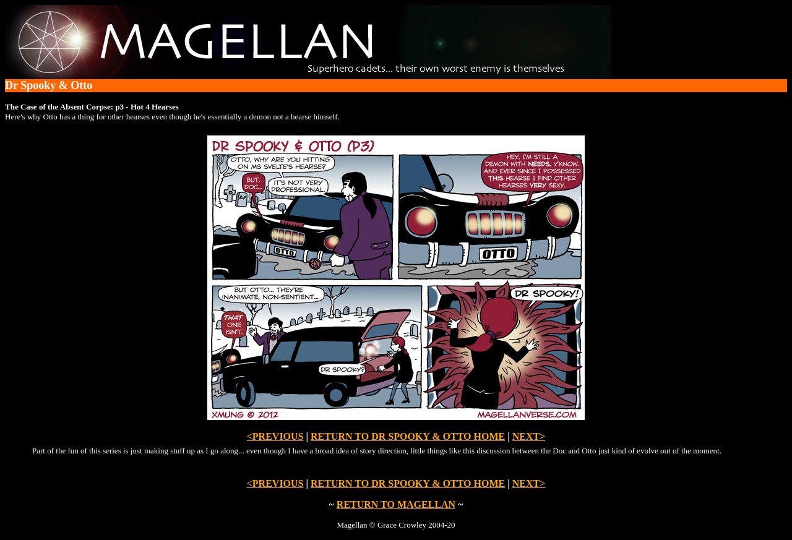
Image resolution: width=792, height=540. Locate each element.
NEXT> (529, 436)
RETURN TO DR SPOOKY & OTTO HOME (408, 436)
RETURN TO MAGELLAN (396, 504)
